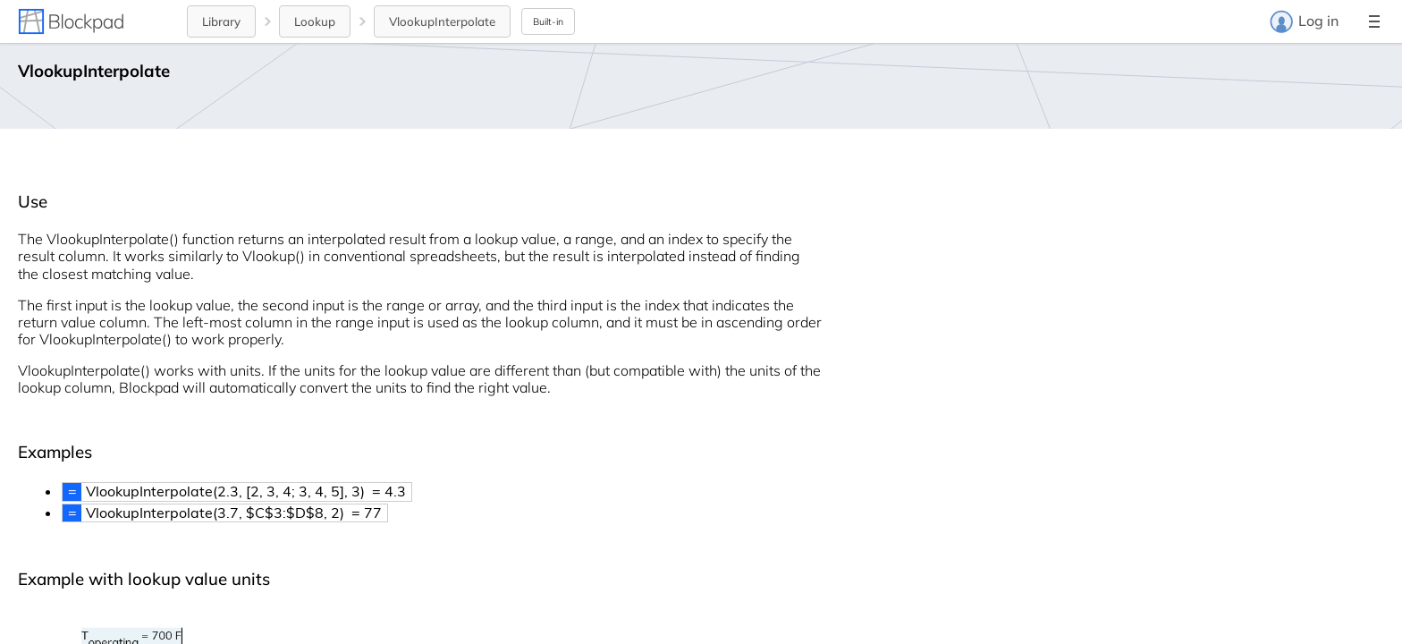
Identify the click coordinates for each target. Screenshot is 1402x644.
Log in (1304, 21)
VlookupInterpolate (442, 21)
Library (221, 21)
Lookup (314, 21)
